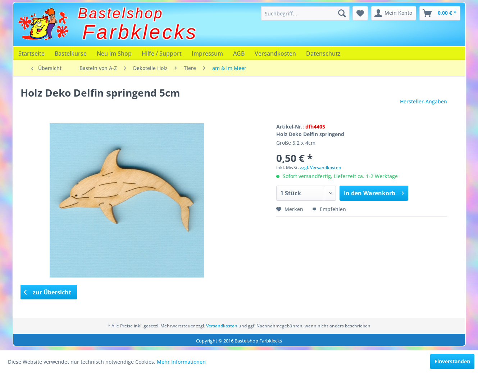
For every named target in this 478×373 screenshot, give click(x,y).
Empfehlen (329, 209)
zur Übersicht (47, 292)
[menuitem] (305, 13)
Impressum (207, 53)
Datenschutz (323, 53)
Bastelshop (121, 13)
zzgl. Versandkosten (320, 167)
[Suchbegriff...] (305, 13)
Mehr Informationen (181, 361)
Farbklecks (140, 32)
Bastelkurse (71, 53)
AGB (239, 53)
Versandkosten (275, 53)
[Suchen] (342, 13)
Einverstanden (452, 361)
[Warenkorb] (439, 13)
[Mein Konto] (393, 13)
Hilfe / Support (162, 53)
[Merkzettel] (360, 13)
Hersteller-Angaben (423, 101)
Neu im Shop (114, 53)
